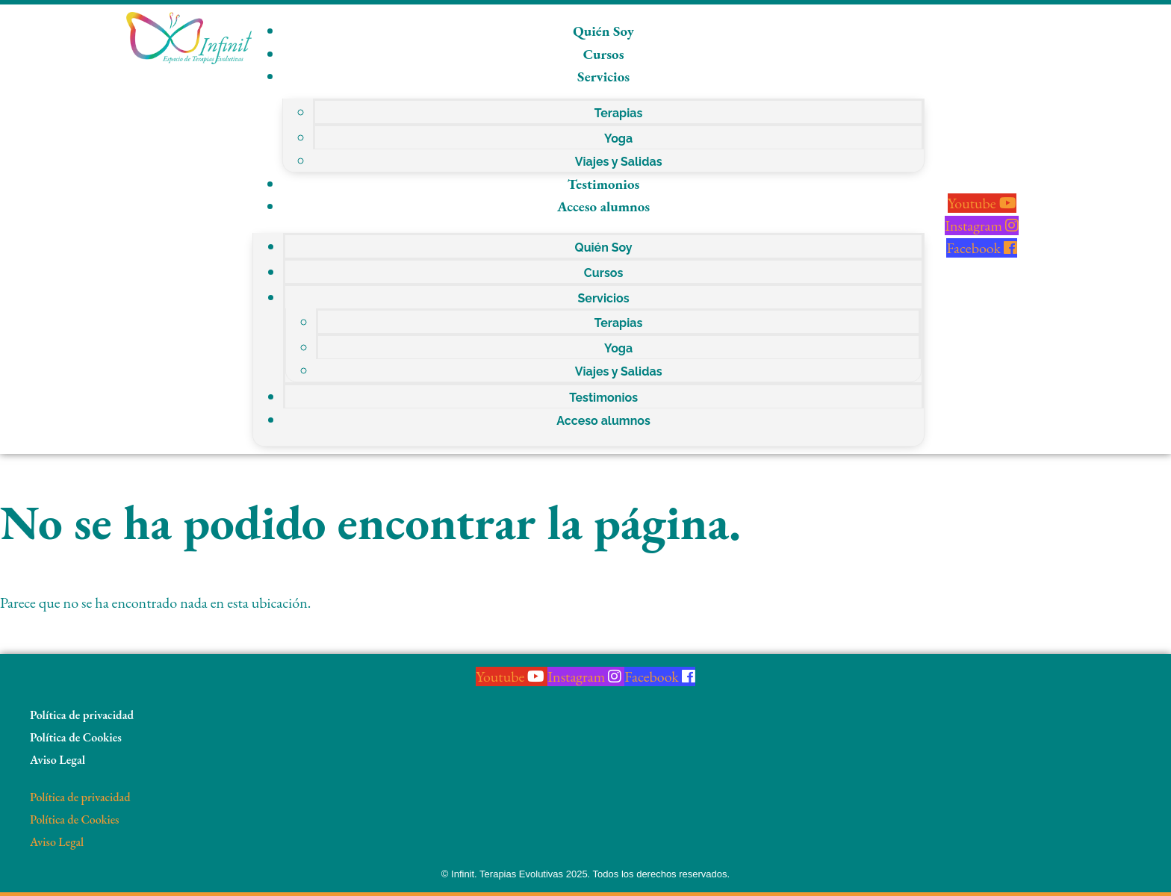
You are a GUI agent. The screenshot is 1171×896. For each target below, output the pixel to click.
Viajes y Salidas (618, 162)
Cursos (603, 54)
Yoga (618, 138)
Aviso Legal (57, 760)
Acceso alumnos (603, 206)
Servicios (603, 76)
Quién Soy (603, 31)
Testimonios (604, 184)
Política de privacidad (82, 715)
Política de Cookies (76, 737)
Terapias (618, 113)
